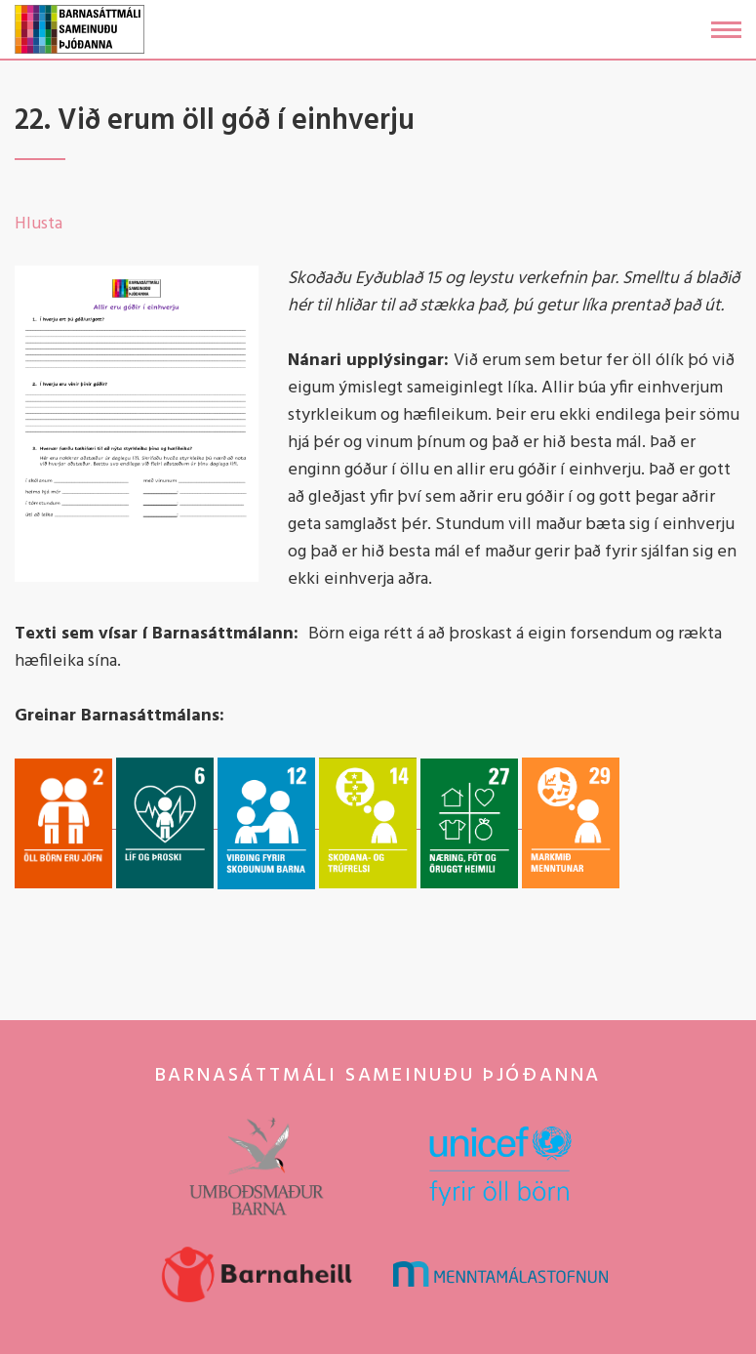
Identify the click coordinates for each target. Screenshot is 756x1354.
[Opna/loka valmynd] (726, 30)
